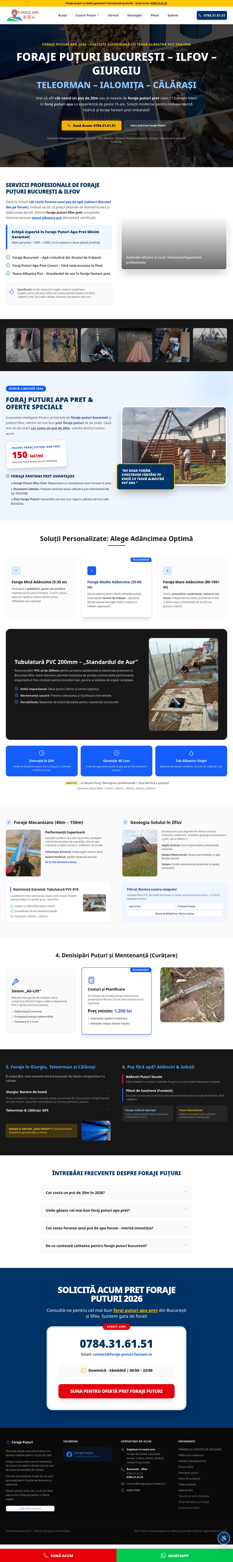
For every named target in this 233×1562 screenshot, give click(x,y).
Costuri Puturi (87, 15)
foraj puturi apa (59, 104)
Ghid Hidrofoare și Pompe (193, 1502)
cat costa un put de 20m (50, 428)
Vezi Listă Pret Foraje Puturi (148, 125)
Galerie (173, 15)
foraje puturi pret (143, 98)
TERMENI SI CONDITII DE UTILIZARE (199, 1449)
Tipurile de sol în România (193, 1496)
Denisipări (134, 15)
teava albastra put (47, 217)
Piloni (155, 15)
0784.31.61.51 (159, 3)
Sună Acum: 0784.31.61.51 (92, 125)
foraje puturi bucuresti (89, 417)
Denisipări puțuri (188, 1472)
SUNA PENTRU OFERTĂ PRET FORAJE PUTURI (116, 1391)
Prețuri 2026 (185, 1467)
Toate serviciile (187, 1484)
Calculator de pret (30, 1508)
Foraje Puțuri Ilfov (189, 1507)
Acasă (62, 15)
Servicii (113, 15)
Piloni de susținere (189, 1478)
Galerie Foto (185, 1490)
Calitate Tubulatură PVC (192, 1461)
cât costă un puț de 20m (76, 98)
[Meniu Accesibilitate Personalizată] (224, 1538)
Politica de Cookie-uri (191, 1455)
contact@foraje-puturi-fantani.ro (122, 1354)
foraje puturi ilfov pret (64, 212)
